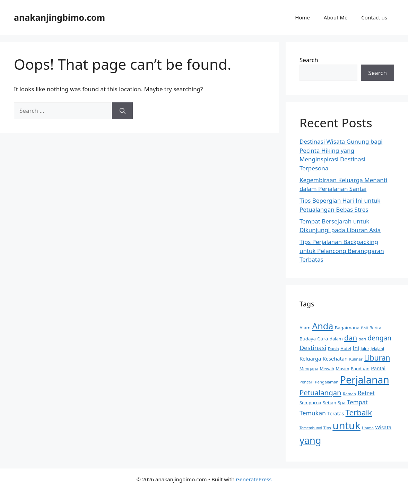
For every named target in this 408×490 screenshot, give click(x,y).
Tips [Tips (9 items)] (327, 427)
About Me (336, 17)
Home (302, 17)
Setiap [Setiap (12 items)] (329, 402)
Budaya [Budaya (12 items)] (308, 339)
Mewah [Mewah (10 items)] (327, 369)
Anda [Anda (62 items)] (322, 326)
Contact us (374, 17)
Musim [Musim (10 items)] (342, 369)
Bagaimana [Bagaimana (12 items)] (347, 327)
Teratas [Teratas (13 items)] (335, 413)
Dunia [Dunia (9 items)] (333, 348)
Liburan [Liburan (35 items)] (377, 358)
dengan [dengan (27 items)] (379, 338)
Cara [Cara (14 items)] (322, 338)
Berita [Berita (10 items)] (375, 328)
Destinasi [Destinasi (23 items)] (313, 348)
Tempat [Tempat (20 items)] (357, 402)
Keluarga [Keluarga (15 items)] (310, 358)
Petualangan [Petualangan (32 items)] (320, 392)
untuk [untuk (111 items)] (346, 425)
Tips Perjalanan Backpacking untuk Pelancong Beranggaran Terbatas (342, 250)
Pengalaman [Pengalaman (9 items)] (327, 382)
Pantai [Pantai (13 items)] (378, 368)
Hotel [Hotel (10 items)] (345, 349)
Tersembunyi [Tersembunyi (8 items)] (311, 427)
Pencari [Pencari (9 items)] (306, 382)
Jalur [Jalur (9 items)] (365, 348)
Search (309, 60)
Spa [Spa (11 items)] (341, 402)
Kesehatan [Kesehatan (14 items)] (335, 358)
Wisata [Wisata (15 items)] (383, 427)
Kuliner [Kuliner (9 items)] (356, 359)
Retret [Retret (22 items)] (366, 393)
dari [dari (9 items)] (362, 338)
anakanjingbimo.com (59, 17)
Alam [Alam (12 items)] (305, 327)
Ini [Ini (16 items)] (356, 348)
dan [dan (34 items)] (350, 338)
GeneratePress (253, 479)
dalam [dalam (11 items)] (336, 339)
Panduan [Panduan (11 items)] (360, 368)
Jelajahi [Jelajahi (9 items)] (377, 348)
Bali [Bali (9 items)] (364, 327)
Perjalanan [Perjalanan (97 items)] (364, 379)
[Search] (122, 110)
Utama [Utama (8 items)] (368, 427)
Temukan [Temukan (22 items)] (313, 413)
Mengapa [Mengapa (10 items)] (309, 369)
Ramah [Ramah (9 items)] (349, 393)
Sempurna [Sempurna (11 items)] (310, 402)
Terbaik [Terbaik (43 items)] (359, 412)
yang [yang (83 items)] (310, 440)
